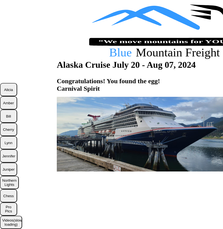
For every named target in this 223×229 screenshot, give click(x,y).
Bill (8, 116)
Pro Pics (8, 209)
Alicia (8, 90)
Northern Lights (9, 182)
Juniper (8, 169)
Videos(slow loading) (12, 222)
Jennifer (8, 156)
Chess (8, 196)
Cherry (8, 129)
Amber (8, 103)
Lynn (8, 143)
